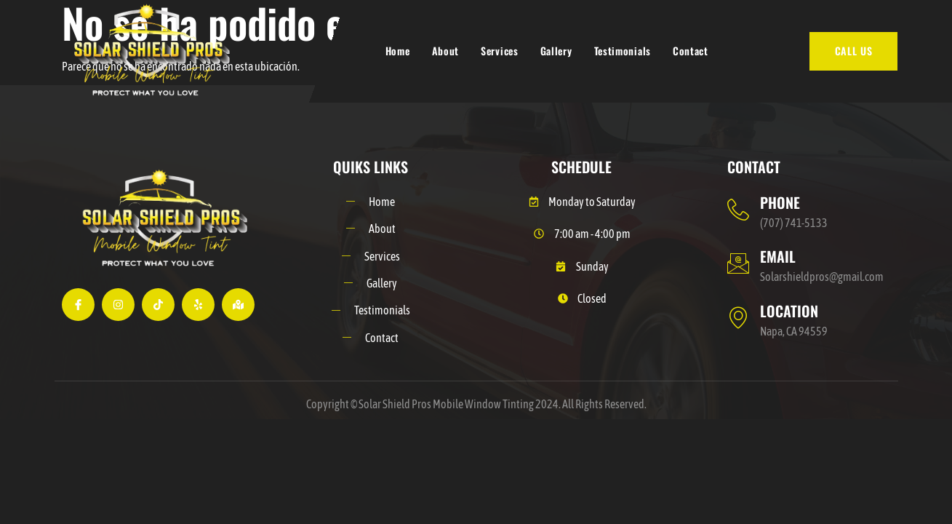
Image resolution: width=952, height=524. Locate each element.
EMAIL (778, 256)
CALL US (854, 50)
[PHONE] (738, 210)
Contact (690, 50)
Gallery (556, 50)
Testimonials (622, 50)
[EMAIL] (738, 263)
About (446, 50)
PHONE (780, 202)
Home (397, 50)
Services (500, 50)
